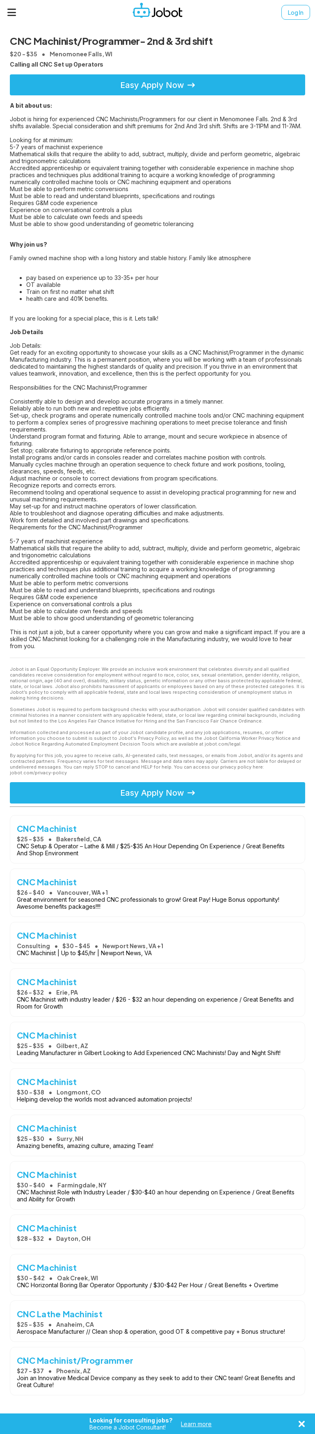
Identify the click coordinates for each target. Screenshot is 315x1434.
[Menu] (12, 12)
